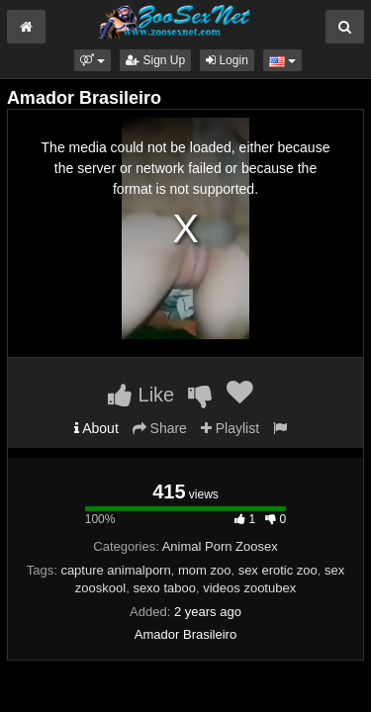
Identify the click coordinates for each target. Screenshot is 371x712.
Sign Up (155, 60)
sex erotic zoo (278, 570)
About (96, 428)
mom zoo (204, 570)
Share (160, 428)
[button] (92, 60)
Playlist (230, 428)
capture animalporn (115, 570)
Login (227, 60)
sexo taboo (164, 587)
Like (141, 394)
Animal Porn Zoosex (220, 546)
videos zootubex (249, 587)
